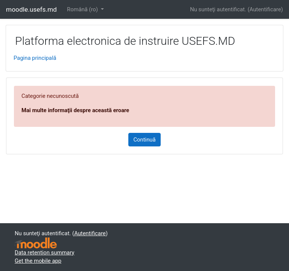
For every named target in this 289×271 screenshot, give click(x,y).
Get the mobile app (38, 260)
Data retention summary (45, 252)
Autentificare (265, 9)
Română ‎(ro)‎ (83, 9)
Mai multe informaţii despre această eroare (75, 110)
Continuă (144, 139)
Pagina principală (35, 58)
